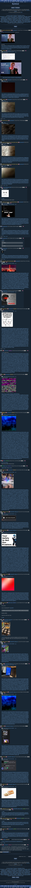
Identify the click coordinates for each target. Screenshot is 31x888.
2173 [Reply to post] (17, 290)
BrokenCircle (4, 17)
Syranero (11, 22)
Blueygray (25, 16)
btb (23, 885)
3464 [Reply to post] (7, 809)
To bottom (17, 7)
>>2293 (3, 352)
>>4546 (3, 846)
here (21, 12)
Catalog (13, 1)
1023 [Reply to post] (21, 187)
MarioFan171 (6, 20)
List (11, 885)
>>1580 (4, 236)
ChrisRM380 (13, 17)
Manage (21, 1)
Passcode (17, 1)
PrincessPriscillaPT (13, 21)
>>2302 (4, 348)
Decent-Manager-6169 (20, 17)
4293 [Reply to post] (6, 819)
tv (6, 1)
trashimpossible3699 (26, 22)
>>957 (3, 228)
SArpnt (25, 21)
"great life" (12, 607)
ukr (8, 1)
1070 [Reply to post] (6, 203)
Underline (13, 875)
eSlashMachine (3, 18)
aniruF (6, 16)
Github (5, 885)
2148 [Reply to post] (1, 262)
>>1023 (4, 185)
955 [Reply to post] (21, 79)
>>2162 (3, 306)
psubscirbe (20, 21)
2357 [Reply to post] (25, 412)
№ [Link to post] (19, 50)
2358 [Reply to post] (19, 460)
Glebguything (9, 18)
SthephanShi (6, 22)
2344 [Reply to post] (24, 374)
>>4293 (4, 816)
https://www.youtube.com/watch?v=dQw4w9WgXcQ (12, 77)
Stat (8, 885)
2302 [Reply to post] (22, 350)
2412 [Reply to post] (27, 530)
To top (17, 877)
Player (18, 885)
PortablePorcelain (6, 21)
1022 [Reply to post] (6, 165)
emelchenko (27, 17)
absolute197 (2, 16)
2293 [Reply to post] (27, 308)
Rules (23, 15)
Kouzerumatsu (21, 19)
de (25, 885)
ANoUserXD (10, 16)
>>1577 (4, 118)
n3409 (14, 20)
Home (2, 885)
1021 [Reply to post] (6, 143)
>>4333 (6, 185)
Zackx (22, 875)
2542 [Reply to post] (24, 726)
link (3, 617)
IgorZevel (10, 19)
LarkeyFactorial (27, 19)
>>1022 (3, 198)
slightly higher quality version (7, 467)
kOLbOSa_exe (15, 19)
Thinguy (15, 22)
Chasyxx (8, 17)
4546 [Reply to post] (22, 839)
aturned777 (15, 16)
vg (10, 1)
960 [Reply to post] (24, 120)
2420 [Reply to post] (28, 574)
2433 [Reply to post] (27, 602)
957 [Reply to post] (22, 99)
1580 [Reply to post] (18, 238)
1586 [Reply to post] (18, 248)
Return (13, 7)
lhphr (2, 20)
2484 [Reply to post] (28, 692)
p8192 (1, 21)
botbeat (29, 16)
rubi (23, 21)
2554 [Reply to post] (26, 756)
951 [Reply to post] (27, 30)
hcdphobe (20, 18)
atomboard (15, 884)
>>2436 (6, 236)
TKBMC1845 (19, 22)
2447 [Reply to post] (28, 641)
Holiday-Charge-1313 (26, 18)
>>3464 (4, 259)
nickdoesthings (18, 20)
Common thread (10, 15)
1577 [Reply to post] (18, 226)
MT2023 (10, 20)
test (4, 1)
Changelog (19, 15)
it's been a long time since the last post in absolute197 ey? (12, 841)
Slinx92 (2, 22)
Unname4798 (18, 875)
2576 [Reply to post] (26, 784)
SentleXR (29, 21)
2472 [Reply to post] (23, 663)
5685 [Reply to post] (22, 844)
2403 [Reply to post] (28, 511)
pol (27, 885)
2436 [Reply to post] (23, 619)
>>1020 (3, 254)
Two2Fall (9, 875)
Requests (15, 15)
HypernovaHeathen (4, 19)
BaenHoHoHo (20, 16)
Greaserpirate (14, 18)
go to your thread (5, 462)
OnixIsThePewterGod (25, 20)
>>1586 (3, 811)
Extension (14, 885)
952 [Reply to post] (21, 50)
